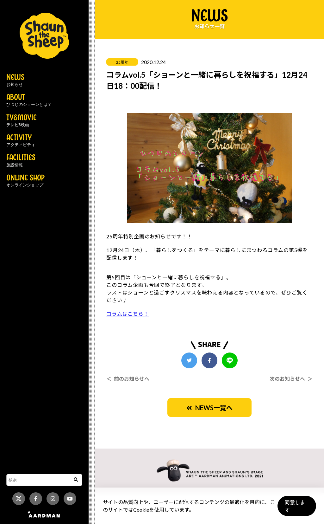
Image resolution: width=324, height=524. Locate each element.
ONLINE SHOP (25, 181)
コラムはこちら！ (127, 314)
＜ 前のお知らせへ (127, 379)
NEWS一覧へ (209, 407)
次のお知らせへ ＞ (291, 379)
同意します (295, 509)
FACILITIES (20, 161)
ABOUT (29, 100)
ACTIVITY (20, 141)
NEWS (15, 80)
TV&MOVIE (21, 121)
